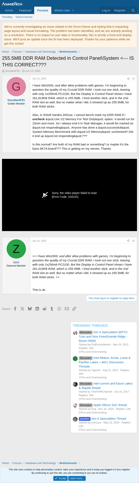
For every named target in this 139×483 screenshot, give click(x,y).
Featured (25, 10)
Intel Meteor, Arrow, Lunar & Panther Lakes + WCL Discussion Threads (105, 362)
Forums (42, 10)
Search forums (24, 16)
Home (9, 10)
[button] (73, 10)
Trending (7, 16)
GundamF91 (12, 70)
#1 (133, 78)
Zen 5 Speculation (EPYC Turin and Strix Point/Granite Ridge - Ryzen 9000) (103, 336)
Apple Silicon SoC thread (103, 405)
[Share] (128, 78)
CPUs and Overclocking (93, 351)
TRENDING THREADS (90, 326)
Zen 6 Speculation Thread (102, 418)
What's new (62, 10)
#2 (133, 240)
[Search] (133, 10)
